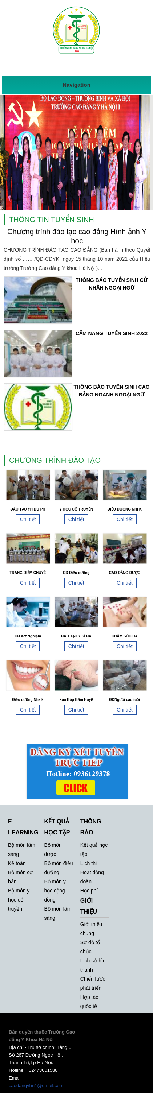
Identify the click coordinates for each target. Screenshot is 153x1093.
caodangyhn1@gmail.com (36, 1085)
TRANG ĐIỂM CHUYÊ (27, 573)
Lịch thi (88, 863)
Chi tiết (28, 519)
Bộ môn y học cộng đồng (54, 891)
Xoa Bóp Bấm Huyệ (76, 700)
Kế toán (16, 863)
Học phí (89, 891)
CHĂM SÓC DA (125, 636)
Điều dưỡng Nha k (27, 700)
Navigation (76, 85)
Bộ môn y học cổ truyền (18, 900)
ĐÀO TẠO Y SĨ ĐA (76, 636)
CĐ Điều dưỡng (76, 573)
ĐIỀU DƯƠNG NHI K (125, 509)
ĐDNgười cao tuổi (124, 700)
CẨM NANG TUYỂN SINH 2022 (112, 333)
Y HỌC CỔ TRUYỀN (76, 509)
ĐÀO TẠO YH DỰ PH (28, 509)
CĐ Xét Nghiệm (28, 636)
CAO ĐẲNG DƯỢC (124, 573)
